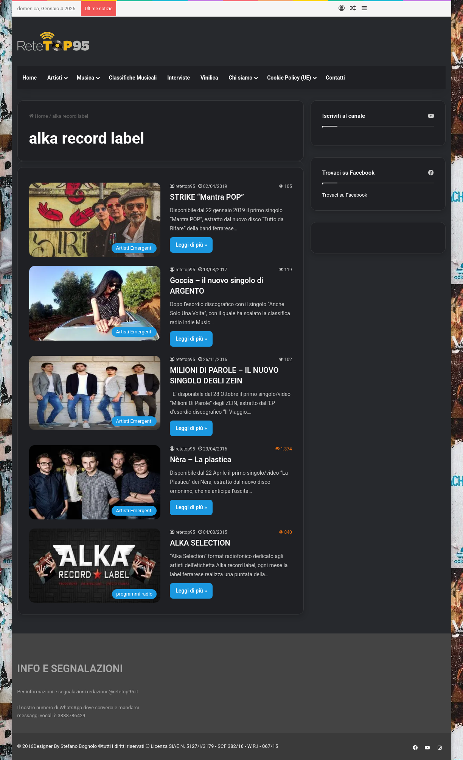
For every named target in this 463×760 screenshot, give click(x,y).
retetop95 (185, 186)
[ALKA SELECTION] (95, 566)
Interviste (178, 78)
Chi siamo (241, 78)
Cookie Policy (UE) (289, 78)
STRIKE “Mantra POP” (207, 197)
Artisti (54, 78)
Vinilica (209, 78)
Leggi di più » (191, 245)
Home (30, 78)
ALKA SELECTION (200, 542)
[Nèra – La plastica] (95, 482)
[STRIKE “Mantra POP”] (95, 220)
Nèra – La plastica (200, 459)
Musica (85, 78)
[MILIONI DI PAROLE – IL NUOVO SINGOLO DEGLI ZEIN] (95, 393)
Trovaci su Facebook (344, 195)
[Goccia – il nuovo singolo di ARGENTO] (95, 303)
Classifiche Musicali (133, 78)
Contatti (335, 78)
